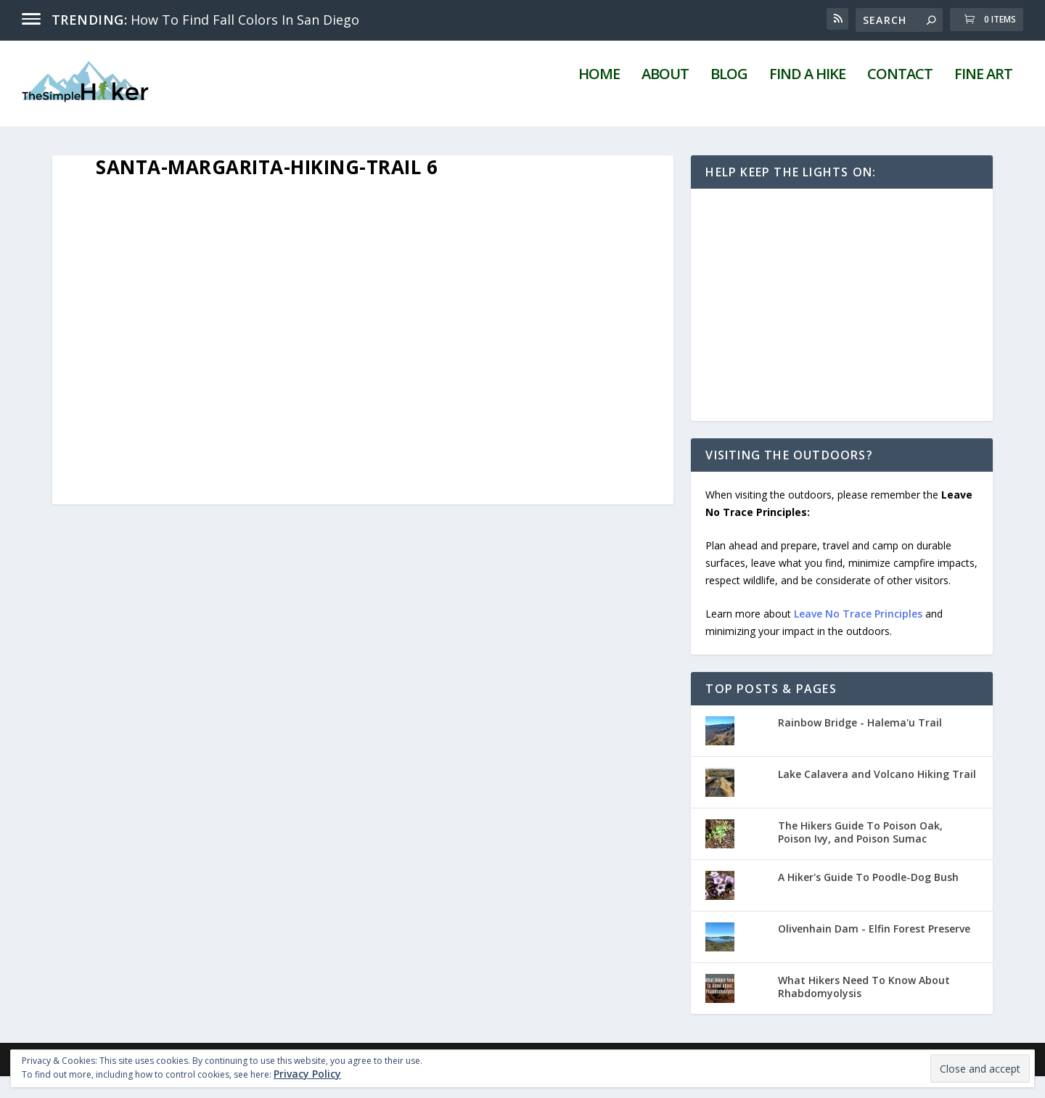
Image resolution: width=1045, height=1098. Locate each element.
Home (599, 97)
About (665, 97)
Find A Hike (807, 97)
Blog (728, 97)
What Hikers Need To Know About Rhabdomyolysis (864, 1008)
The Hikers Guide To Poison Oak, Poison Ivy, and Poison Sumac (860, 853)
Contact (900, 97)
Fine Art (983, 97)
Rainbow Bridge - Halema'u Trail (860, 744)
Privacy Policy (307, 1074)
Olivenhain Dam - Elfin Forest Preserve (874, 950)
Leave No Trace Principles (858, 635)
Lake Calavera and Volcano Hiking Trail (877, 796)
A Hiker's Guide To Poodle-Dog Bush (868, 899)
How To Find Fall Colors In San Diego (245, 19)
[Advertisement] (841, 327)
